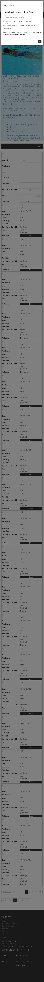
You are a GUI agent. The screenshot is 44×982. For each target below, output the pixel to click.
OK (39, 41)
